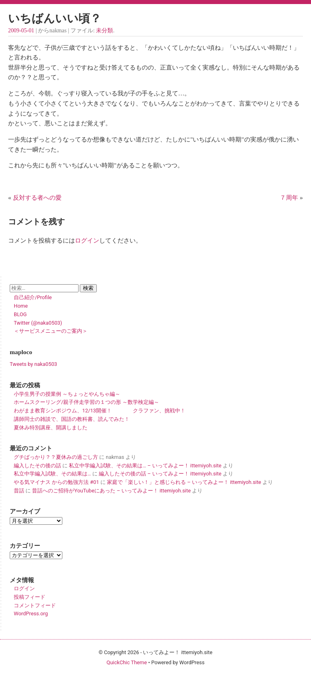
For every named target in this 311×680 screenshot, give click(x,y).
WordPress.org (31, 613)
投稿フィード (29, 597)
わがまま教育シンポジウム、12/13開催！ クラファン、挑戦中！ (99, 411)
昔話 (19, 491)
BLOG (20, 314)
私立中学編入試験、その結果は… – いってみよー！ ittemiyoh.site (145, 465)
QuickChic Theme (127, 662)
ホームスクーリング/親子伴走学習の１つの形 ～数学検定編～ (86, 402)
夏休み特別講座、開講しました (50, 427)
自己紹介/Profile (33, 297)
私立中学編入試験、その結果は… (52, 474)
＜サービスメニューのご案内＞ (50, 331)
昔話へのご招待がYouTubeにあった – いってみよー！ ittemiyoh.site (111, 491)
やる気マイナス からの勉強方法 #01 (56, 482)
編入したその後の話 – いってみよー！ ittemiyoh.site (160, 474)
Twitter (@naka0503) (38, 323)
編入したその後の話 (37, 465)
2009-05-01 (21, 30)
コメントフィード (35, 605)
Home (21, 306)
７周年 (289, 197)
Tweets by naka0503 (33, 364)
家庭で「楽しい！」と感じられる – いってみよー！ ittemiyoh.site (184, 482)
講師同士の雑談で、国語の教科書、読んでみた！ (72, 419)
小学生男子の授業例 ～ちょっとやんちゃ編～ (67, 394)
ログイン (87, 240)
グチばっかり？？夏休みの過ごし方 (56, 457)
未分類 (104, 30)
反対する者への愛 (37, 197)
